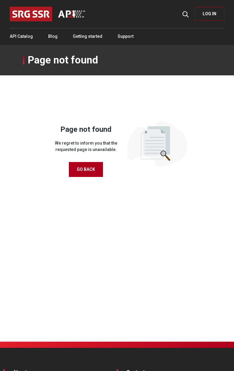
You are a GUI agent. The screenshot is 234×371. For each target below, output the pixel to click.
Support (125, 36)
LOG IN (209, 13)
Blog (53, 36)
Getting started (87, 36)
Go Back (86, 169)
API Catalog (21, 36)
